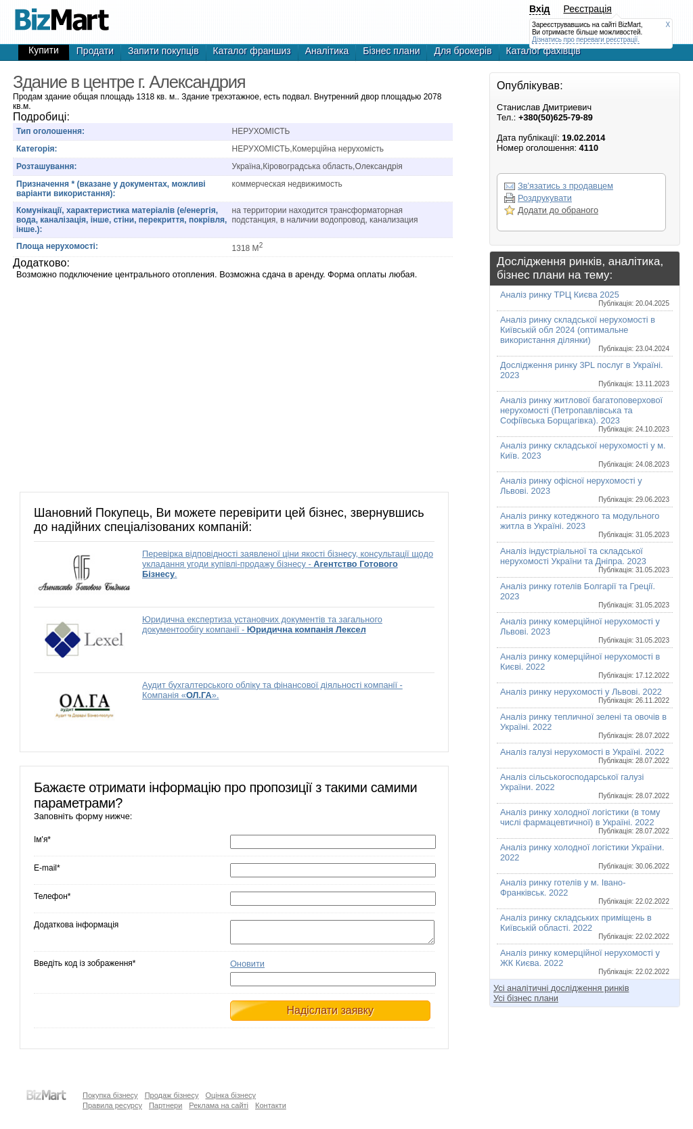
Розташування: (46, 166)
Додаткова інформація (76, 924)
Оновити (247, 968)
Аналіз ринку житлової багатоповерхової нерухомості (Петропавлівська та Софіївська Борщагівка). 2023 (584, 414)
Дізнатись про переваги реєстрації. (586, 39)
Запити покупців (163, 50)
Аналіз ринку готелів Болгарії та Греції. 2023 (584, 595)
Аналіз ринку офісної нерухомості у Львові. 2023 (584, 489)
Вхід (539, 8)
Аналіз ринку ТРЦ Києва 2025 (584, 298)
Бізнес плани (391, 50)
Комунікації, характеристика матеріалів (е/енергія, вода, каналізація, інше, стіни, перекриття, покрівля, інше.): (121, 220)
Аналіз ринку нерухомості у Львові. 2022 (584, 695)
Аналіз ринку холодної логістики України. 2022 (584, 856)
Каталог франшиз (252, 50)
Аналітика (327, 50)
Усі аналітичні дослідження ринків (561, 988)
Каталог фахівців (543, 50)
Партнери (165, 1105)
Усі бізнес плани (525, 998)
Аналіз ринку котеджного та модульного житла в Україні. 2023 (584, 524)
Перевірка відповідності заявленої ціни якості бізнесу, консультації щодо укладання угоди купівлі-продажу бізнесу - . (287, 564)
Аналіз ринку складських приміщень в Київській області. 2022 (584, 926)
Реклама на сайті (218, 1105)
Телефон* (52, 896)
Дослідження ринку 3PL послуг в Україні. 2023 (584, 374)
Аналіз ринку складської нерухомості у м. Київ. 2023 (584, 454)
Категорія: (37, 149)
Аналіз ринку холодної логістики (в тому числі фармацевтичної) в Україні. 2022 (584, 821)
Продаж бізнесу (172, 1095)
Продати (95, 50)
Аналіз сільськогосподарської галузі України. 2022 (584, 786)
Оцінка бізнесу (230, 1095)
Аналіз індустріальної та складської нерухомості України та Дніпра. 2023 (584, 560)
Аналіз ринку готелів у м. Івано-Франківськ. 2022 (584, 891)
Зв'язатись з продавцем (565, 186)
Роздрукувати (545, 198)
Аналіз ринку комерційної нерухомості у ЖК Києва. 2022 (584, 961)
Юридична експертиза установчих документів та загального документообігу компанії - (262, 624)
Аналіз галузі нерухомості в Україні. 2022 (584, 755)
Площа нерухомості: (57, 246)
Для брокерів (462, 50)
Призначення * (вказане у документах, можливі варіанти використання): (111, 188)
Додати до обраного (558, 210)
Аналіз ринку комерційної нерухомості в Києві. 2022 (584, 665)
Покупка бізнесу (110, 1095)
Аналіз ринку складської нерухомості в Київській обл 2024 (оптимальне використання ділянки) (584, 333)
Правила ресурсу (112, 1105)
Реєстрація (588, 8)
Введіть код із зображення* (84, 967)
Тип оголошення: (50, 131)
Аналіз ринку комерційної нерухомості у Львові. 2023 (584, 630)
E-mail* (47, 868)
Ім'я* (42, 839)
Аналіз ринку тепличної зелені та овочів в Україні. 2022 (584, 725)
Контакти (270, 1105)
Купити (43, 50)
